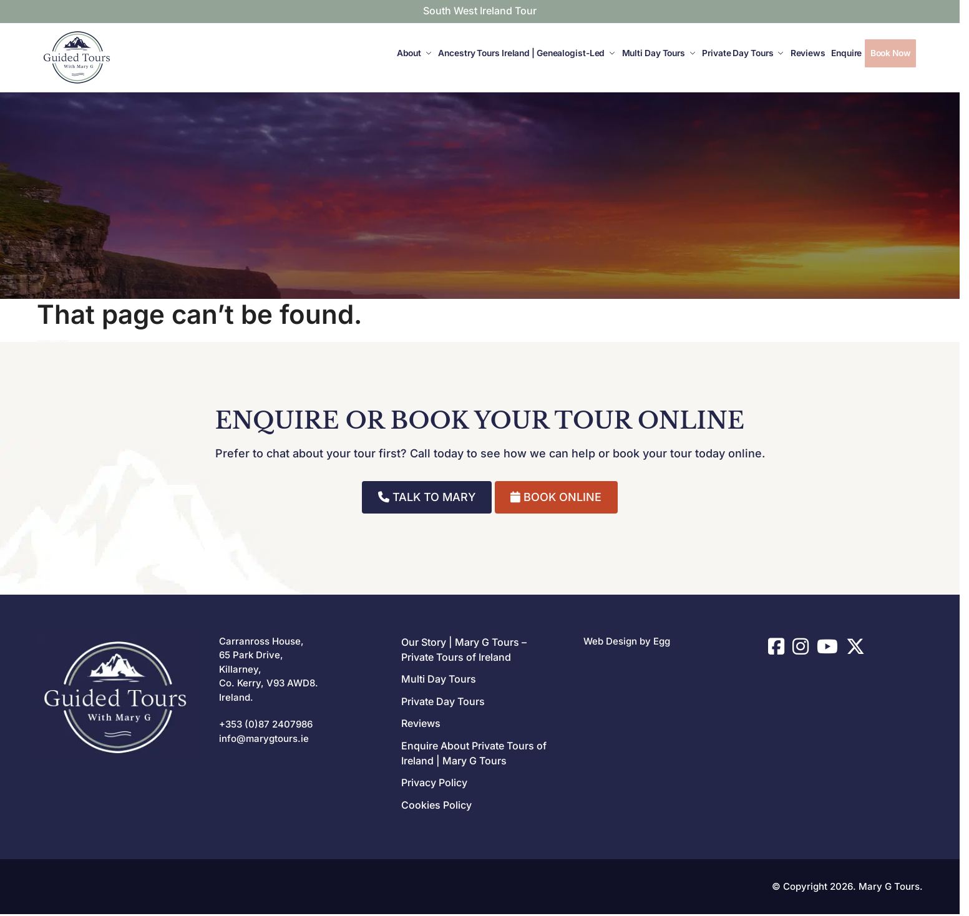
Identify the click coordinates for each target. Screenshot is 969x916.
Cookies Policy (436, 805)
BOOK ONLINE (555, 497)
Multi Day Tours (438, 679)
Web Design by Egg (626, 641)
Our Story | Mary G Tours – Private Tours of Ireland (464, 649)
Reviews (421, 723)
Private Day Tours (443, 701)
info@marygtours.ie (264, 738)
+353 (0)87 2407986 (266, 724)
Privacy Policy (434, 782)
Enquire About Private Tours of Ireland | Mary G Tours (474, 753)
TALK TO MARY (427, 497)
